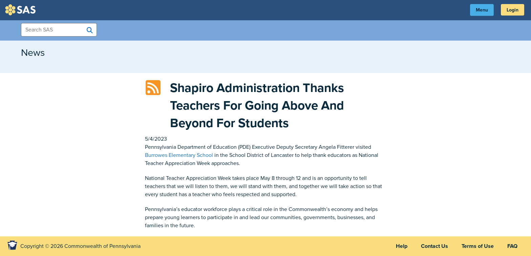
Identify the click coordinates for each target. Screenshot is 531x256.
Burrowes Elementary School (179, 155)
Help (401, 246)
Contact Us (434, 246)
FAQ (512, 246)
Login (512, 10)
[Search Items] (59, 30)
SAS (21, 9)
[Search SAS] (89, 30)
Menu (482, 10)
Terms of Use (478, 246)
